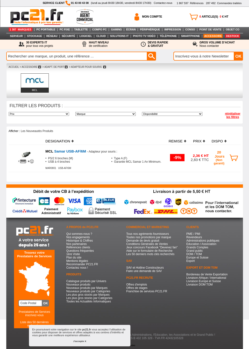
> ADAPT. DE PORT (55, 67)
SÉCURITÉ (68, 36)
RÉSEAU (51, 36)
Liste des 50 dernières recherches (34, 324)
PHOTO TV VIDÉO (144, 36)
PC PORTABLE (45, 29)
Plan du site (73, 257)
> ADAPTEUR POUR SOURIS (87, 67)
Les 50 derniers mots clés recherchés (150, 254)
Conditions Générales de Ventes (147, 244)
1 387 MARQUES (20, 29)
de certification (99, 44)
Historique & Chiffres (79, 240)
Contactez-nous (163, 2)
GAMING (116, 29)
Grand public (194, 250)
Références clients (78, 247)
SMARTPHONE (190, 36)
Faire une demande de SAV (144, 271)
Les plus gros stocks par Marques (87, 294)
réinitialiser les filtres (232, 115)
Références (190, 3)
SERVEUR (16, 36)
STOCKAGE (34, 36)
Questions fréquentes (80, 250)
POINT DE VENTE (210, 29)
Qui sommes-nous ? (79, 234)
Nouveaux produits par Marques (86, 288)
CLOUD (101, 36)
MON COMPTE (152, 16)
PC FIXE (65, 29)
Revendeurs (194, 237)
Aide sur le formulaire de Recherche (149, 250)
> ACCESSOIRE (30, 67)
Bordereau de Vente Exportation (207, 274)
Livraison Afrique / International (206, 277)
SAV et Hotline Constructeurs (145, 267)
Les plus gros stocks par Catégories (89, 298)
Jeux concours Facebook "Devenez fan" (152, 247)
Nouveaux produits (78, 284)
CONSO (190, 29)
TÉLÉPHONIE (168, 36)
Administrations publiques (203, 240)
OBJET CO (232, 29)
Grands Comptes (197, 247)
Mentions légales (77, 261)
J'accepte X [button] (79, 341)
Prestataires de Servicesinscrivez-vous (34, 313)
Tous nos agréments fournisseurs (147, 234)
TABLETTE (81, 29)
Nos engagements (78, 237)
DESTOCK (232, 36)
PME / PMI (193, 234)
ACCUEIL (14, 67)
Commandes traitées (224, 3)
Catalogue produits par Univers (86, 281)
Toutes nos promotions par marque (148, 237)
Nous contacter (217, 44)
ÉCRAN (131, 29)
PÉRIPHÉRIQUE (150, 29)
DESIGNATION (57, 141)
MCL (34, 90)
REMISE (176, 141)
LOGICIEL (85, 36)
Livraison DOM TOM (199, 284)
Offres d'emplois (136, 284)
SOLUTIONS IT (119, 36)
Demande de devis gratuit (142, 240)
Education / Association (201, 244)
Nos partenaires (76, 244)
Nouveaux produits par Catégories (88, 291)
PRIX (197, 141)
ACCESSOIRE (213, 36)
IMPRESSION (172, 29)
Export (190, 261)
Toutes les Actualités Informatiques (88, 301)
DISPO (217, 141)
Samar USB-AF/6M (66, 151)
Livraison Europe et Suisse (203, 281)
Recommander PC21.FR (82, 264)
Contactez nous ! (77, 267)
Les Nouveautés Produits (37, 131)
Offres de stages (137, 288)
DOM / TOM (194, 254)
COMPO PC (99, 29)
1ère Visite (73, 254)
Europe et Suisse (197, 257)
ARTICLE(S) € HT (213, 16)
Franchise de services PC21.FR (146, 291)
